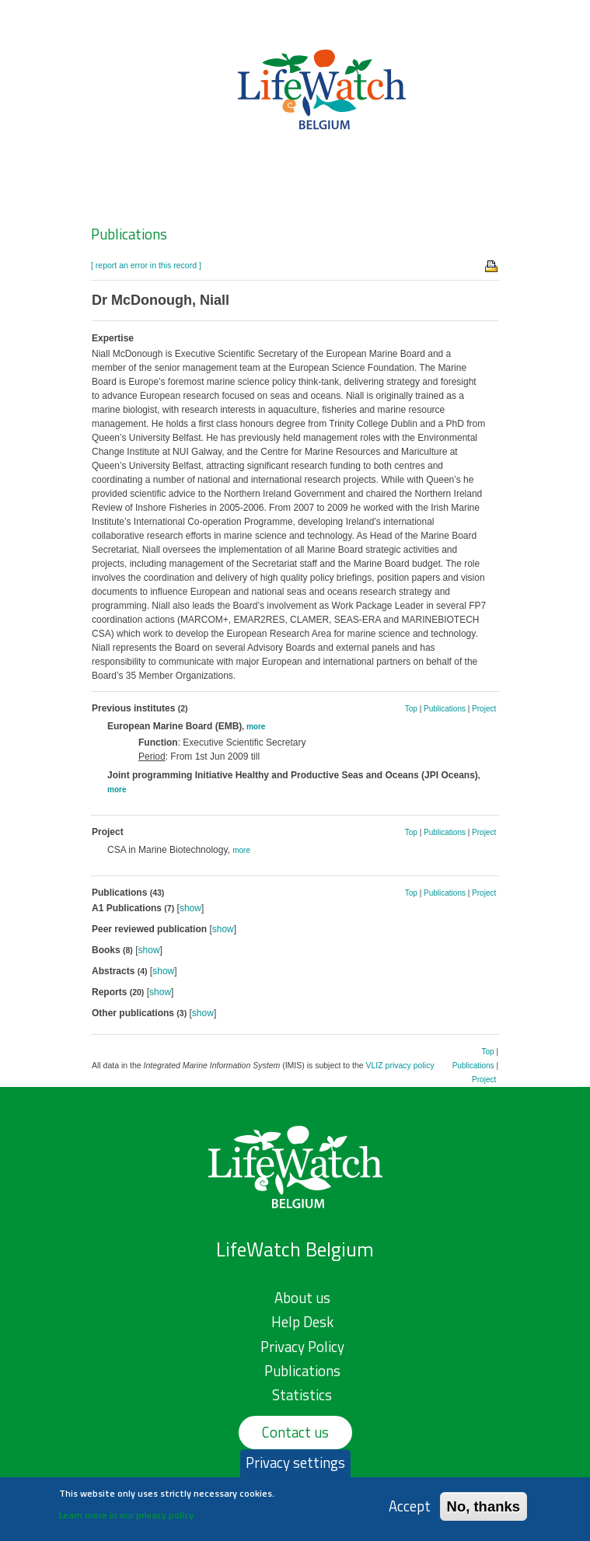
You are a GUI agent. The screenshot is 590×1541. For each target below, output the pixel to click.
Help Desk (302, 1322)
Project (484, 708)
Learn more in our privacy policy (126, 1519)
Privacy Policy (302, 1347)
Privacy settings (295, 1467)
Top (411, 708)
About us (302, 1298)
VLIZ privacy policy (400, 1065)
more (255, 726)
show (190, 908)
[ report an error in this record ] (146, 265)
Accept (410, 1511)
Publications (129, 234)
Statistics (302, 1395)
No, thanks (484, 1511)
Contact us (295, 1432)
